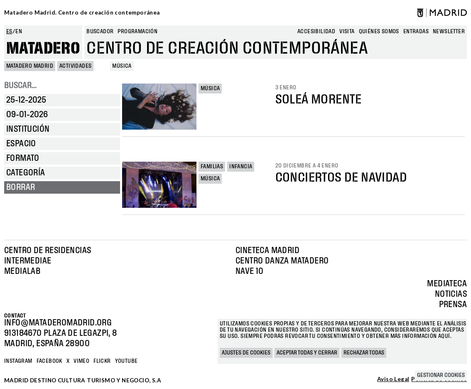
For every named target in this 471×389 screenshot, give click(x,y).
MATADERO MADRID (29, 66)
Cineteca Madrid (267, 250)
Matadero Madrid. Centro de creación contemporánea (82, 12)
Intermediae (27, 261)
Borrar (20, 187)
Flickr (101, 361)
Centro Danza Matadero (282, 261)
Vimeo (81, 361)
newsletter (449, 31)
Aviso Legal (393, 379)
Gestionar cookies (441, 375)
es (9, 31)
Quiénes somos (379, 31)
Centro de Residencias (47, 250)
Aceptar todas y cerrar (307, 353)
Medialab (22, 271)
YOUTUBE (126, 361)
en (18, 31)
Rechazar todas (363, 353)
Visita (346, 31)
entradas (416, 31)
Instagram (18, 361)
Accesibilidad (316, 31)
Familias (212, 167)
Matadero (43, 48)
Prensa (453, 304)
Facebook (49, 361)
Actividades (75, 66)
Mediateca (447, 284)
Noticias (451, 294)
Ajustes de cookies (246, 353)
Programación (137, 31)
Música (210, 88)
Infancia (240, 167)
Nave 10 (250, 271)
